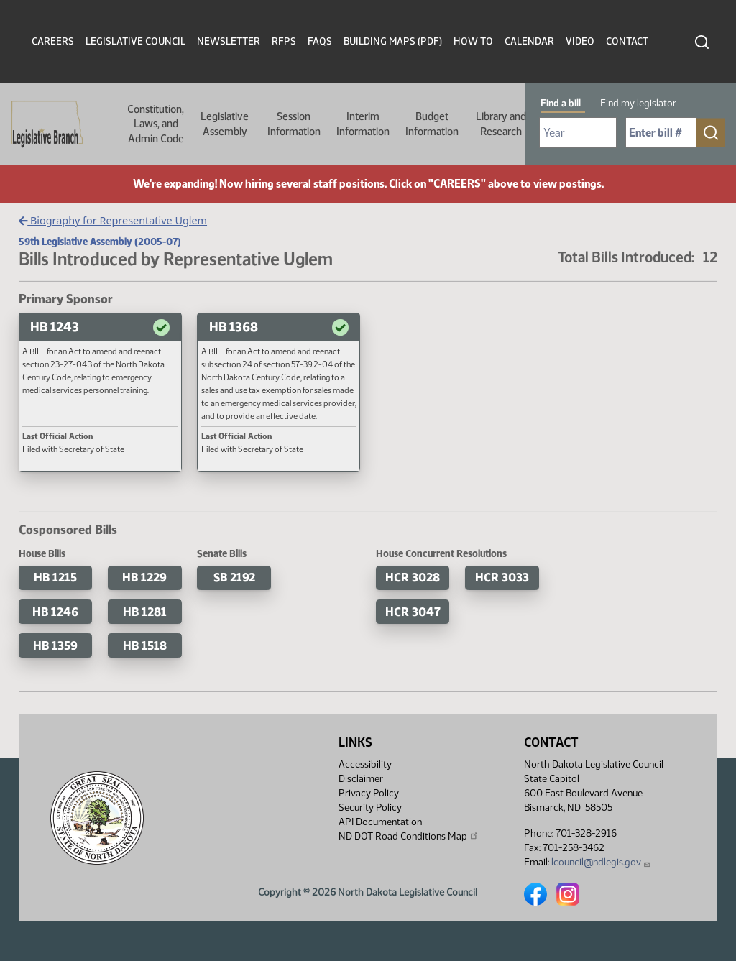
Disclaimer (361, 779)
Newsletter (228, 41)
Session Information (294, 123)
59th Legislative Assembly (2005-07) (100, 241)
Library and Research (501, 123)
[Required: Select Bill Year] (578, 132)
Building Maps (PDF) (393, 41)
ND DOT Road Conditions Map (409, 835)
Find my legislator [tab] (638, 103)
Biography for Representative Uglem (113, 220)
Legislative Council (135, 41)
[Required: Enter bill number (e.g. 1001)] (661, 132)
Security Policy (370, 807)
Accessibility (365, 764)
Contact (627, 41)
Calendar (529, 41)
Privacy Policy (369, 793)
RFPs (284, 41)
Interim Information (363, 123)
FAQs (320, 41)
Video (580, 41)
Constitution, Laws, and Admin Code (155, 124)
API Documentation (380, 822)
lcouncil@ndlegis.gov (601, 862)
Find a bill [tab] (560, 103)
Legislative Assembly (225, 123)
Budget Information (432, 123)
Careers (53, 41)
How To (473, 41)
